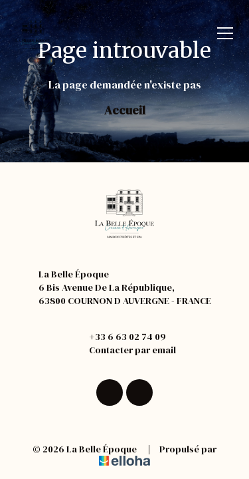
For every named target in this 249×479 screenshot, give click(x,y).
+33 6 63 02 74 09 (120, 336)
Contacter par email (125, 350)
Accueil (124, 110)
